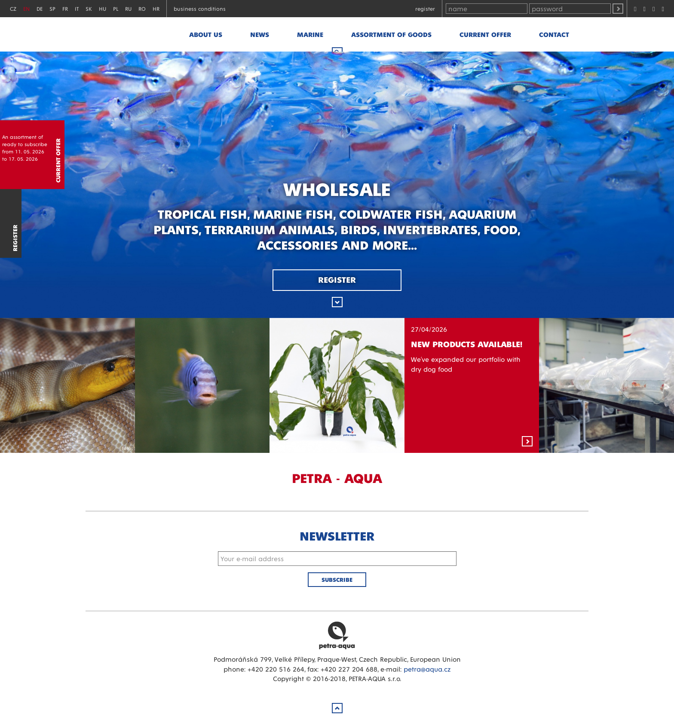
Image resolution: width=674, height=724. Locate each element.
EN (26, 8)
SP (52, 8)
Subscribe (337, 579)
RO (142, 8)
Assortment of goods (391, 34)
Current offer (485, 34)
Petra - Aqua (133, 34)
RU (128, 8)
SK (89, 8)
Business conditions (200, 8)
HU (102, 8)
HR (156, 8)
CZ (13, 8)
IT (77, 8)
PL (115, 8)
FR (65, 8)
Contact (554, 34)
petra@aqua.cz (427, 669)
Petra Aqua (337, 635)
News (259, 34)
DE (40, 8)
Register (425, 8)
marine (310, 34)
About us (205, 34)
